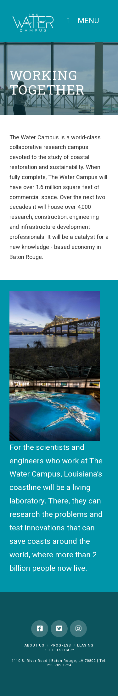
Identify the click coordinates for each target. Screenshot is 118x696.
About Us (34, 645)
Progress (60, 645)
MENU (81, 20)
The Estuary (61, 650)
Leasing (85, 645)
